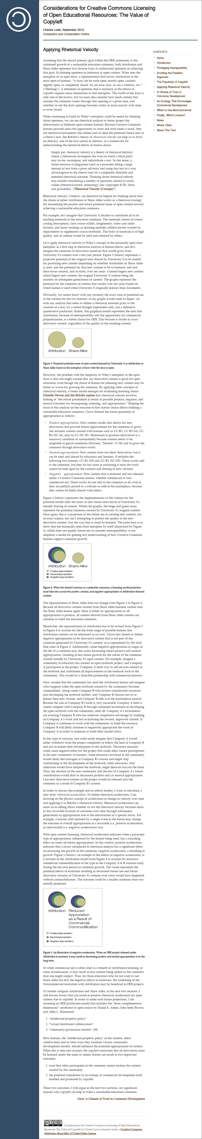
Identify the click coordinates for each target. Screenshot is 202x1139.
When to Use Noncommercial (174, 110)
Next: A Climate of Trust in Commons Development (111, 1099)
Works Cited (164, 125)
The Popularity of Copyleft (172, 82)
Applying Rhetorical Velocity (173, 87)
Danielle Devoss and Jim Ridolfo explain (69, 395)
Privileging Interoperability (172, 68)
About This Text (166, 130)
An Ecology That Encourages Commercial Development (174, 103)
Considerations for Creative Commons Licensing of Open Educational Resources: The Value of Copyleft (99, 14)
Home (160, 58)
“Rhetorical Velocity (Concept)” (94, 189)
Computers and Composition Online (66, 34)
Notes (160, 120)
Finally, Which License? (171, 115)
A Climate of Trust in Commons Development (171, 94)
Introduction (164, 63)
